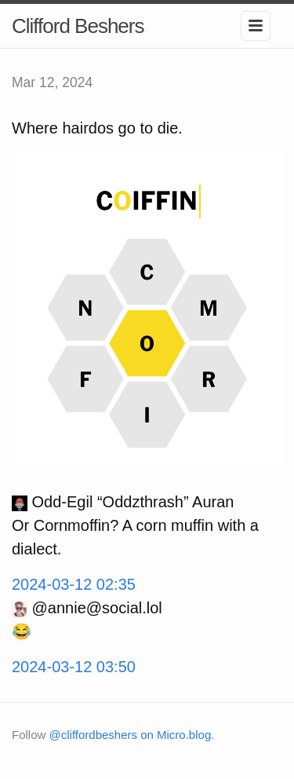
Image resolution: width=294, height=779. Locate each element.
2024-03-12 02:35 (74, 584)
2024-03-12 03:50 (74, 666)
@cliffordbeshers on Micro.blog (130, 734)
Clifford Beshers (78, 26)
